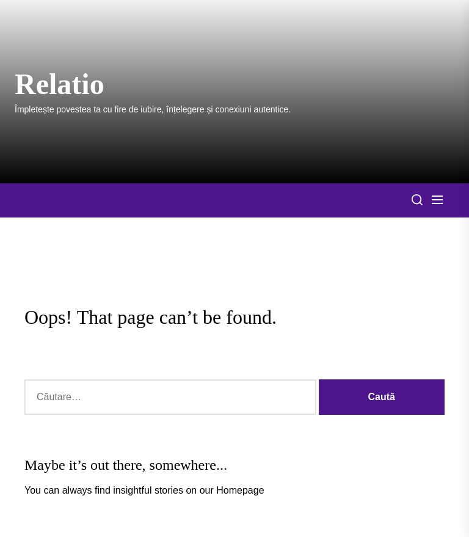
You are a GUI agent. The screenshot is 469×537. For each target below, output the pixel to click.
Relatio (59, 84)
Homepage (240, 490)
